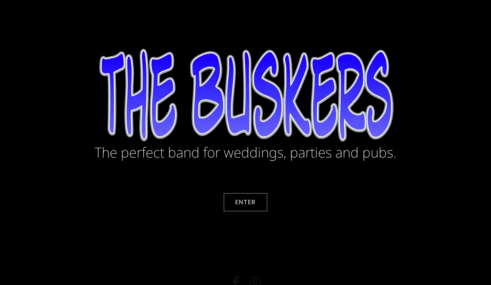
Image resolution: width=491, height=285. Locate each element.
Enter (245, 202)
